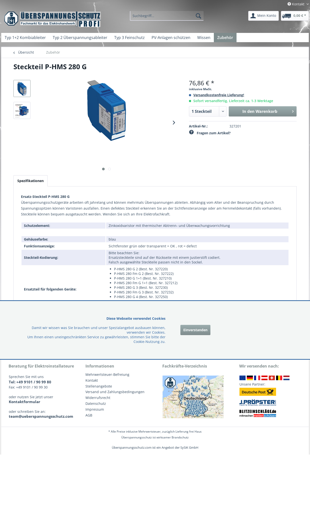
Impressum (94, 409)
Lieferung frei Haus (189, 431)
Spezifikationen (30, 180)
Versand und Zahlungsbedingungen (115, 391)
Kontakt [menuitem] (296, 4)
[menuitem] (167, 16)
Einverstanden (195, 330)
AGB (88, 415)
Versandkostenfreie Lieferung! (218, 95)
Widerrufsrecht (97, 397)
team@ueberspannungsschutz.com (41, 416)
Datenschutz (95, 403)
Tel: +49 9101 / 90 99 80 (30, 381)
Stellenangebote (98, 386)
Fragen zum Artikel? (210, 133)
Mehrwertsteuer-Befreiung (107, 374)
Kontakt (91, 380)
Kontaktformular (24, 401)
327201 (235, 126)
